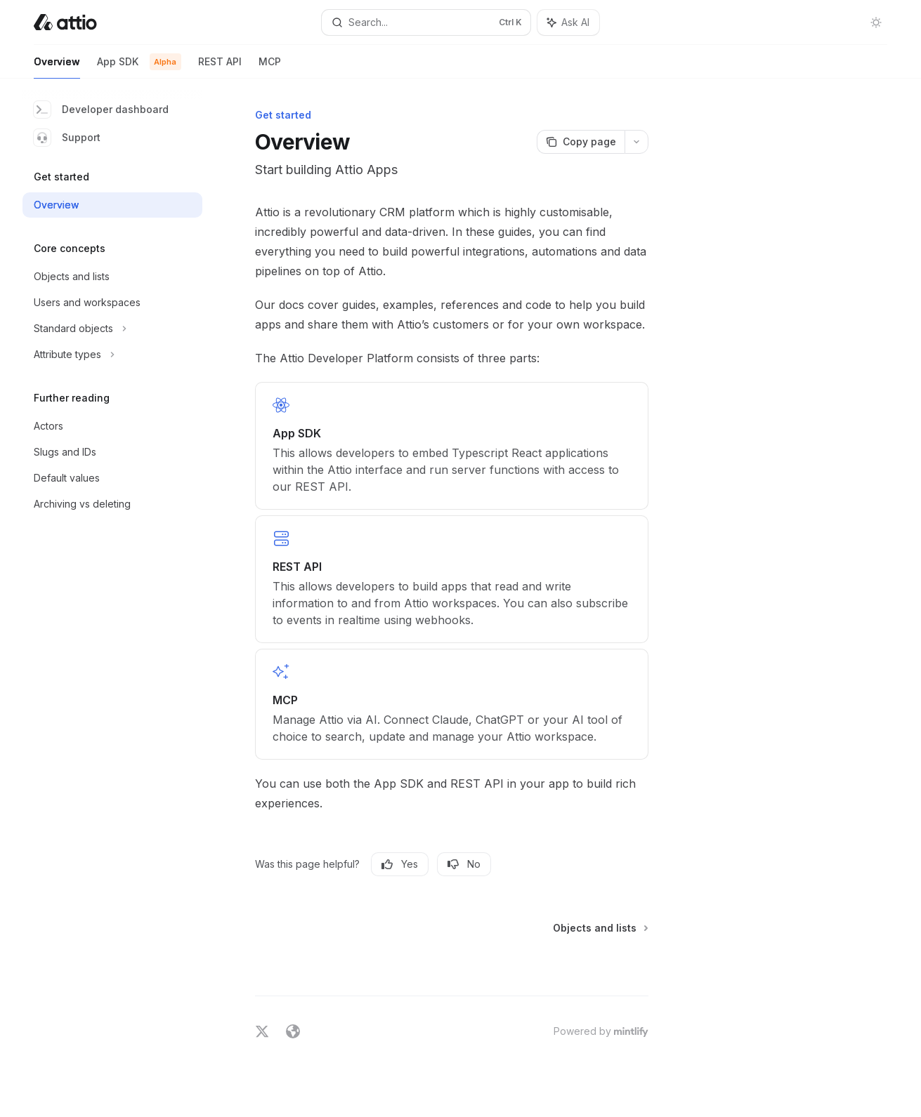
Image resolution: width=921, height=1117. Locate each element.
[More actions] (636, 142)
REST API (220, 67)
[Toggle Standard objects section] (112, 328)
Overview (57, 67)
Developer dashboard (101, 109)
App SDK (139, 67)
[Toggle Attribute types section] (112, 354)
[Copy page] (581, 142)
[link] (451, 446)
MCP (270, 67)
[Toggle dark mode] (876, 22)
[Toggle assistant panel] (568, 22)
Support (67, 137)
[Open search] (426, 22)
